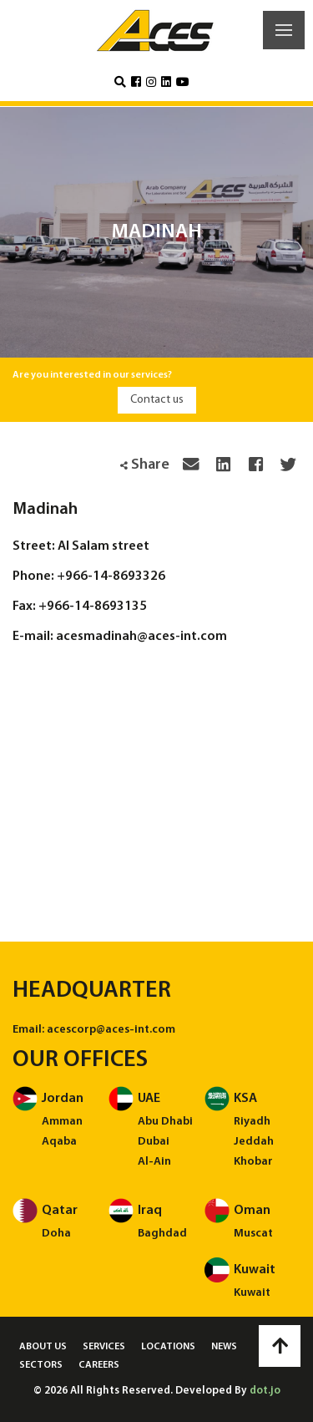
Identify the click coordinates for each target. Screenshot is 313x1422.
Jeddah (254, 1141)
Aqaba (59, 1141)
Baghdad (162, 1233)
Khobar (253, 1161)
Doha (56, 1233)
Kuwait (252, 1293)
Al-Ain (154, 1161)
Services (104, 1347)
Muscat (253, 1233)
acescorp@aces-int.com (111, 1029)
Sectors (41, 1365)
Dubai (153, 1141)
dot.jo (265, 1390)
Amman (62, 1121)
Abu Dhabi (165, 1121)
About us (43, 1347)
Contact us (157, 400)
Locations (168, 1347)
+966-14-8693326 (111, 576)
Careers (98, 1365)
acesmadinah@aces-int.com (141, 636)
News (224, 1347)
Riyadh (252, 1121)
